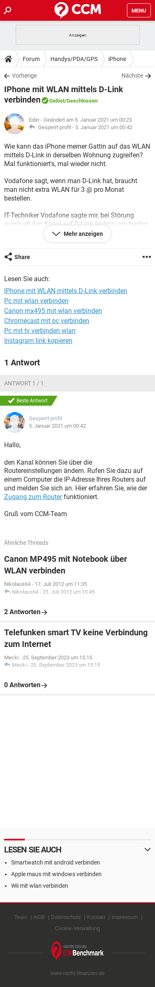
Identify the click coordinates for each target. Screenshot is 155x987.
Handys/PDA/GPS (74, 59)
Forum (31, 59)
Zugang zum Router (33, 497)
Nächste (132, 75)
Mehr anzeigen (82, 233)
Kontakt (96, 917)
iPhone (117, 59)
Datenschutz (66, 917)
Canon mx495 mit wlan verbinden (53, 311)
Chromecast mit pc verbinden (46, 321)
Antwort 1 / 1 (24, 383)
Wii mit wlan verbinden (39, 885)
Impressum (125, 917)
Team (20, 917)
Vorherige (24, 75)
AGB (39, 917)
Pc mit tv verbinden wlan (40, 331)
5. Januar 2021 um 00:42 (103, 127)
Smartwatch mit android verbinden (55, 862)
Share (22, 257)
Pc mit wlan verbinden (36, 301)
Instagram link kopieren (38, 341)
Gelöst (56, 101)
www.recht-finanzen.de (77, 973)
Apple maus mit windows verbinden (56, 874)
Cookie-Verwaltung (77, 928)
